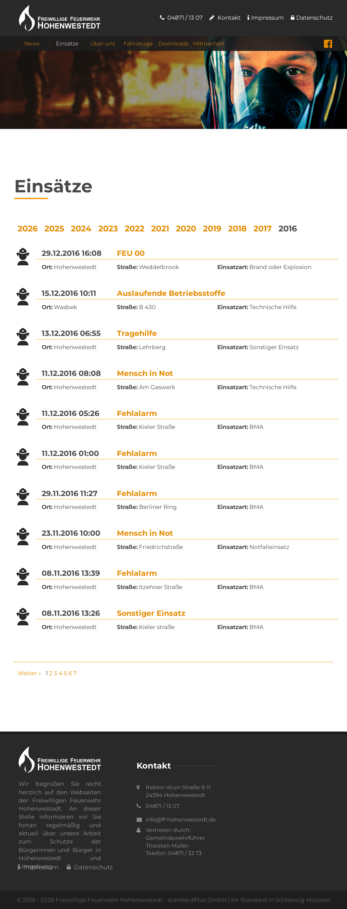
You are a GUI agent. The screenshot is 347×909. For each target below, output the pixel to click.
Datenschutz (312, 17)
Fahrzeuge (138, 44)
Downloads (173, 44)
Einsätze (67, 44)
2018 (237, 228)
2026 (28, 228)
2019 (212, 228)
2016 (288, 228)
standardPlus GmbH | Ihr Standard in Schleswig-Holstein (249, 899)
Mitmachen (208, 44)
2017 (262, 228)
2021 (160, 228)
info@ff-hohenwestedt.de (181, 819)
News (32, 44)
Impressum (265, 17)
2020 (186, 228)
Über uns (102, 44)
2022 (134, 228)
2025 (54, 228)
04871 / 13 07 (181, 17)
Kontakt (225, 17)
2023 (108, 228)
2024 (81, 228)
